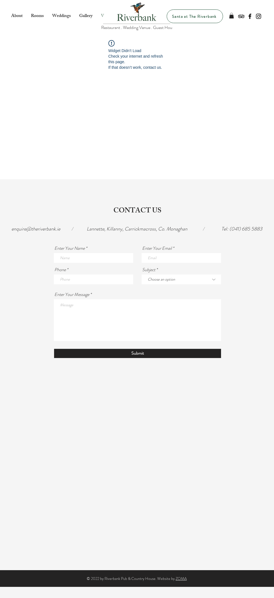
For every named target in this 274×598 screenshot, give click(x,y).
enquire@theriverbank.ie (35, 228)
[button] (231, 15)
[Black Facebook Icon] (249, 16)
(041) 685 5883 (245, 228)
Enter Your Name (69, 248)
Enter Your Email (157, 248)
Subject (148, 270)
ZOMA (181, 578)
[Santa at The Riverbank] (195, 16)
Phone (60, 270)
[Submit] (137, 353)
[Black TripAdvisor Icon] (241, 16)
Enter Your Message (71, 294)
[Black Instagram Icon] (258, 16)
